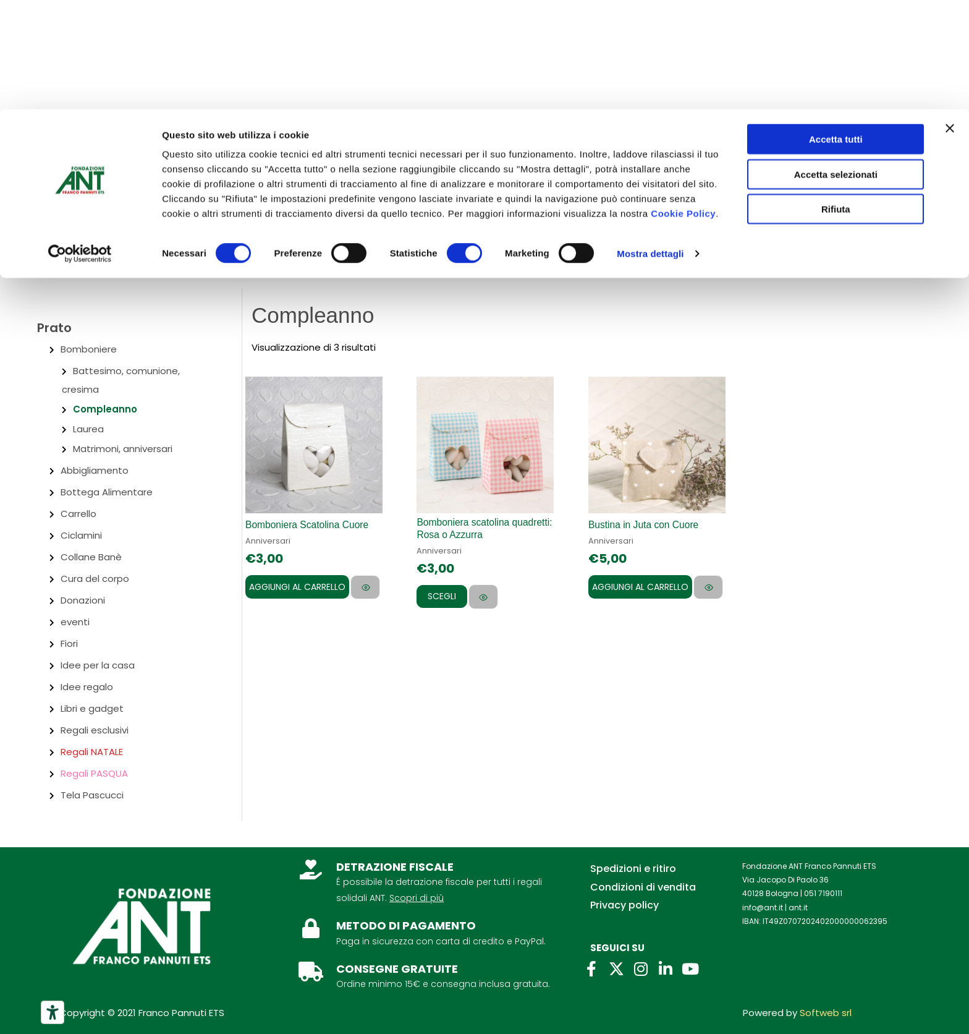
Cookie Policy (683, 104)
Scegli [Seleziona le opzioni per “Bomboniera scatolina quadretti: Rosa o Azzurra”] (447, 596)
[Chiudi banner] (950, 19)
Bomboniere (89, 349)
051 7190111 (823, 893)
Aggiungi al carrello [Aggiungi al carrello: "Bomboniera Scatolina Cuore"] (297, 587)
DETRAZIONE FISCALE (395, 866)
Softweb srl (826, 1012)
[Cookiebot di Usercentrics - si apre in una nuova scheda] (80, 144)
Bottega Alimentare (107, 491)
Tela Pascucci (92, 794)
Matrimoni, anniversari (122, 448)
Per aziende (191, 181)
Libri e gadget (92, 708)
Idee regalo (87, 686)
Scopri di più (416, 898)
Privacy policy (624, 905)
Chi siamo (61, 181)
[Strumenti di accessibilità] (52, 1012)
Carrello (78, 513)
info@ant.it (762, 907)
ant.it (798, 907)
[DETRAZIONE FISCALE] (311, 869)
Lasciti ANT (261, 181)
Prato (54, 327)
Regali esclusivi (95, 730)
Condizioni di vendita (643, 887)
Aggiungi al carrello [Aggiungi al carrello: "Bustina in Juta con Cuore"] (640, 587)
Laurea (88, 428)
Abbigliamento (95, 470)
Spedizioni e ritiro (633, 868)
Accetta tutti (836, 30)
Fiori (69, 643)
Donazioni (83, 600)
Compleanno (105, 409)
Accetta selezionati (836, 65)
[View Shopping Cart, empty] (928, 242)
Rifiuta (835, 100)
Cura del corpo (95, 578)
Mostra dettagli (650, 144)
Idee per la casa (98, 665)
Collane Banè (91, 556)
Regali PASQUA (94, 773)
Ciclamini (81, 535)
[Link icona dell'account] (870, 244)
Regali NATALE (92, 751)
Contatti (124, 181)
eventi (75, 621)
